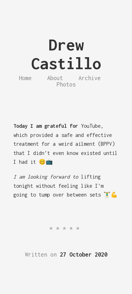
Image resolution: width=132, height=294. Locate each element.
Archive (89, 78)
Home (25, 78)
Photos (66, 84)
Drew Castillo (66, 54)
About (55, 78)
